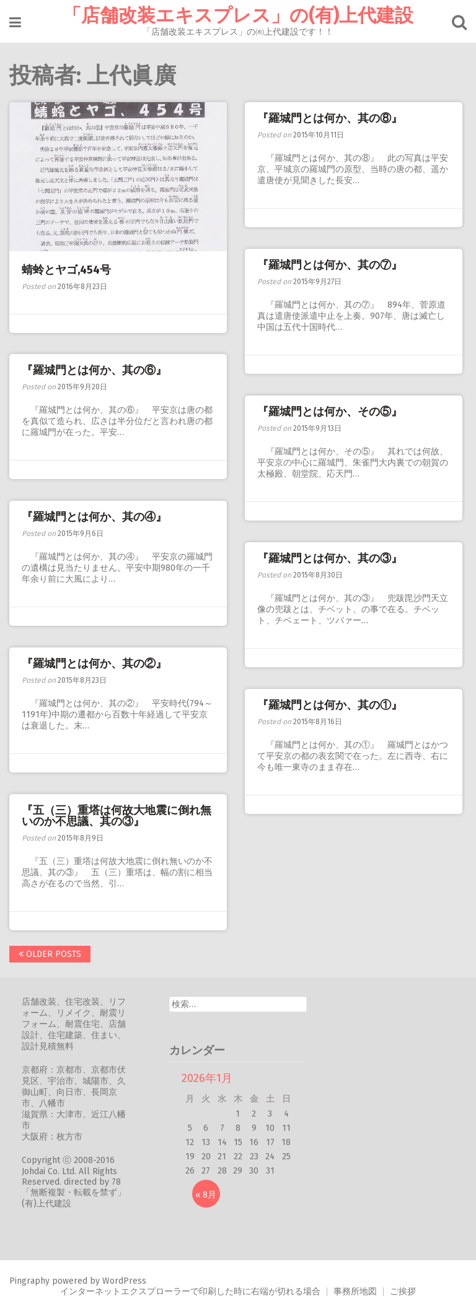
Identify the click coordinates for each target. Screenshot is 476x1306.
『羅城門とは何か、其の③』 (329, 558)
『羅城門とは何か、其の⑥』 (94, 370)
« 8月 (205, 1195)
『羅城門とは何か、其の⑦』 (329, 265)
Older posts (50, 954)
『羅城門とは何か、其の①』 (329, 705)
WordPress (124, 1281)
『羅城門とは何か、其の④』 (94, 517)
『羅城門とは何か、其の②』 (100, 663)
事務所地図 (355, 1291)
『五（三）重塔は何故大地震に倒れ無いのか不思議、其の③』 (116, 815)
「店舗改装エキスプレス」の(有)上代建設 (238, 15)
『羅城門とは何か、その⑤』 (329, 411)
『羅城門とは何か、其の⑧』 (329, 118)
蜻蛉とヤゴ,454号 (66, 270)
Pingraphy (29, 1281)
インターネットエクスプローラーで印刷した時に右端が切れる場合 (190, 1291)
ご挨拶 (403, 1291)
